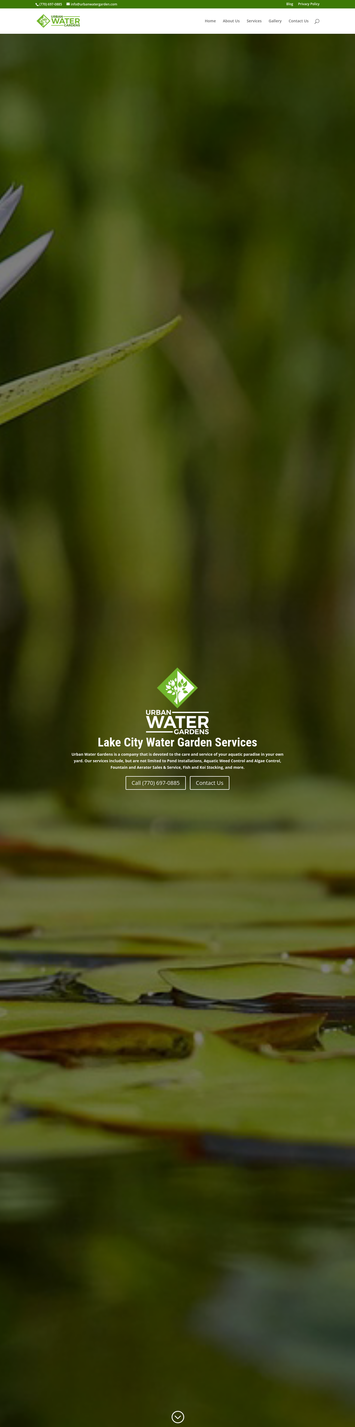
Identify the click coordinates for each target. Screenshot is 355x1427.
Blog (289, 4)
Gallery (275, 21)
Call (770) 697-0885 (156, 782)
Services (254, 21)
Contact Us (298, 21)
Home (210, 21)
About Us (231, 21)
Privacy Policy (309, 4)
